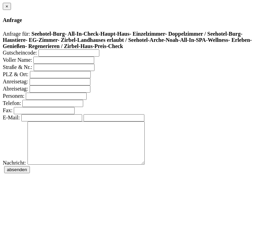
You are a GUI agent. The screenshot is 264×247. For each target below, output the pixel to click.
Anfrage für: (16, 34)
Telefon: (12, 103)
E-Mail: (11, 117)
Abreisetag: (15, 89)
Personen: (13, 96)
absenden (17, 177)
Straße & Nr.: (17, 67)
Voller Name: (17, 60)
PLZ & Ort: (16, 74)
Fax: (7, 110)
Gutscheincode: (20, 53)
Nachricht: (14, 171)
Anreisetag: (15, 81)
